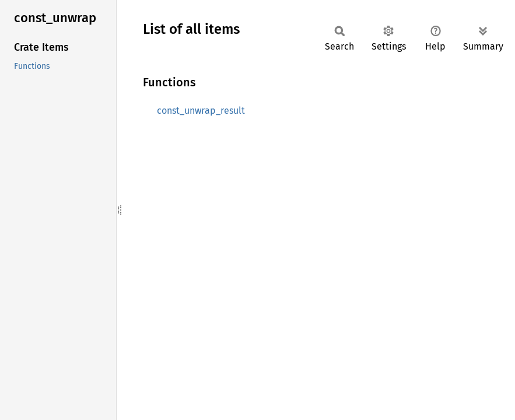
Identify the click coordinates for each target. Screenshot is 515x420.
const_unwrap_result (201, 110)
